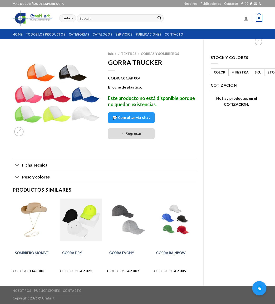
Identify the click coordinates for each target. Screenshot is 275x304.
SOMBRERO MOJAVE (32, 253)
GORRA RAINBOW (171, 253)
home (17, 34)
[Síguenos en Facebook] (242, 3)
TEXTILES (128, 54)
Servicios (124, 34)
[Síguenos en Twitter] (251, 3)
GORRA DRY (72, 253)
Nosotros (190, 3)
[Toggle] (17, 166)
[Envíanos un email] (255, 3)
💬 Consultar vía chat (131, 117)
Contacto (231, 3)
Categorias (79, 34)
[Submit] (159, 18)
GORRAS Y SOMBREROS (160, 54)
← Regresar (131, 133)
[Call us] (260, 3)
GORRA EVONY (121, 253)
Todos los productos (45, 34)
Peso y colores (31, 178)
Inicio (112, 54)
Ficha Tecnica (30, 166)
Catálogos (102, 34)
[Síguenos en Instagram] (246, 3)
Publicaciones (211, 3)
